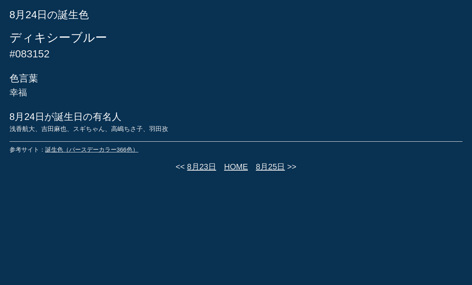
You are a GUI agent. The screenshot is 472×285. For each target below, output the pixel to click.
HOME (236, 166)
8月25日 (270, 166)
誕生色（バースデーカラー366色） (91, 149)
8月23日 (201, 166)
